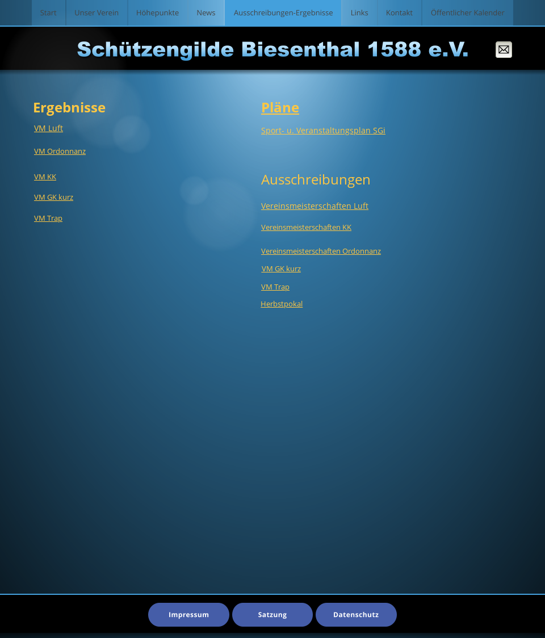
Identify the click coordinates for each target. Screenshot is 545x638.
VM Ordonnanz (60, 151)
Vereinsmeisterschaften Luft (314, 205)
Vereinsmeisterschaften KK (306, 227)
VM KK (45, 176)
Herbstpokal (282, 304)
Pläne (280, 107)
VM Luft (48, 128)
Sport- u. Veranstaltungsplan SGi (323, 130)
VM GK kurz (53, 197)
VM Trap (275, 287)
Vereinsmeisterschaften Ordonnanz (321, 251)
